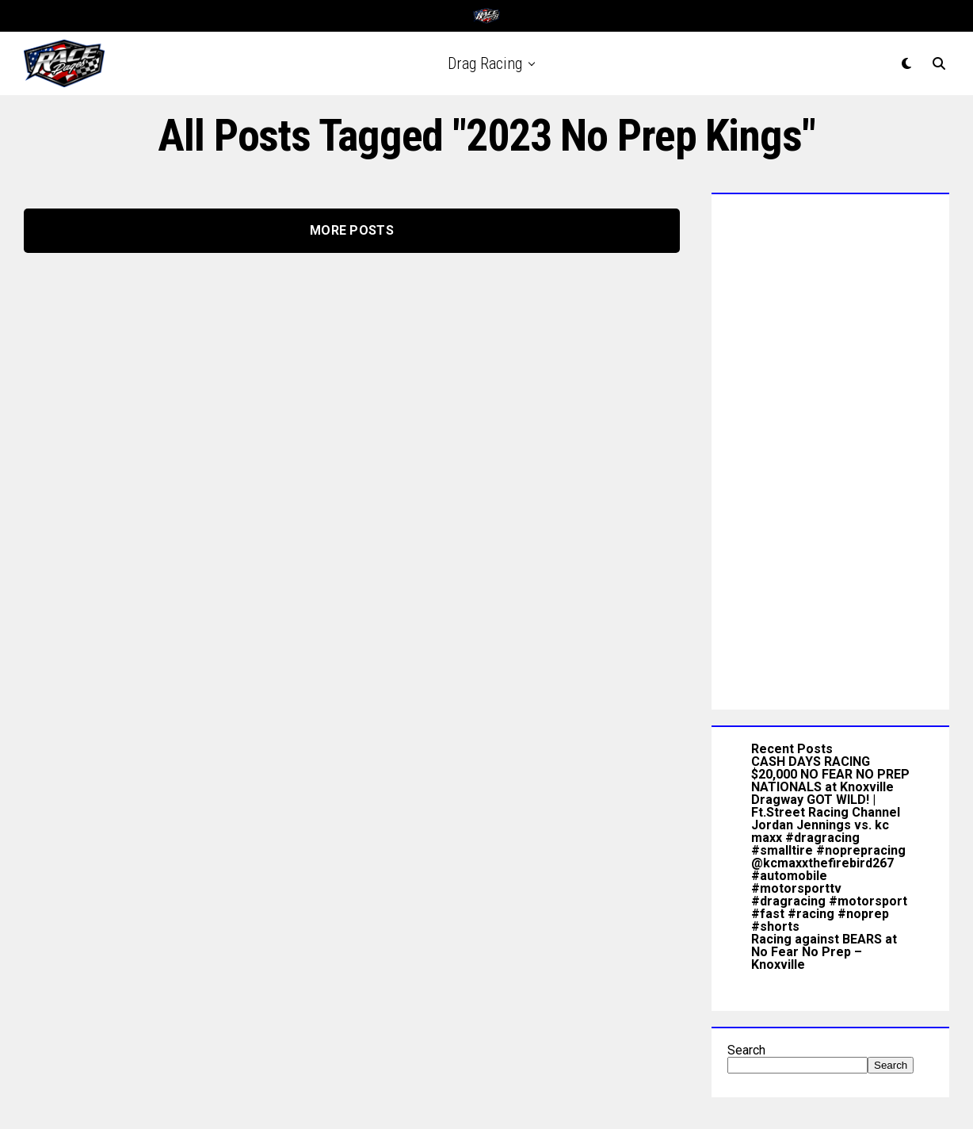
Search (746, 1050)
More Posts (352, 230)
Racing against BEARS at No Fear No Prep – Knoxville (824, 952)
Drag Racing (485, 63)
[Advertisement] (830, 448)
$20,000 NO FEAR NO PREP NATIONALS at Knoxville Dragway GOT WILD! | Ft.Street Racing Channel (830, 793)
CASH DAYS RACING (810, 761)
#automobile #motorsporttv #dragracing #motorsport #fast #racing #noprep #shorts (829, 901)
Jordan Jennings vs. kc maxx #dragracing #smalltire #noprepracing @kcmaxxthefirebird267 (828, 844)
